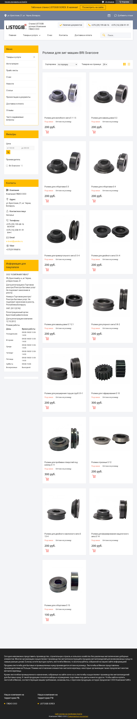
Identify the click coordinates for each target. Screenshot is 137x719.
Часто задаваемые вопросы (15, 118)
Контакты (63, 35)
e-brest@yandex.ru (14, 241)
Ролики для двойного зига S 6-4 (105, 256)
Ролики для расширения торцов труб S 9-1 (64, 393)
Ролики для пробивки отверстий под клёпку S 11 (61, 463)
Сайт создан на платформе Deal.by (68, 714)
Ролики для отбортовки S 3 (57, 187)
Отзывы (9, 110)
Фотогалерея (12, 64)
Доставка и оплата (83, 35)
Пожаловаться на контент (78, 716)
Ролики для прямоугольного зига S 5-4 (62, 256)
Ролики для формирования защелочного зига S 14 (110, 535)
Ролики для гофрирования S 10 (105, 393)
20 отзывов (109, 2)
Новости (10, 84)
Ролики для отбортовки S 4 (103, 187)
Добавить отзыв (125, 15)
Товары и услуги (30, 35)
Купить (64, 131)
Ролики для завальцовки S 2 (104, 118)
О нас (49, 35)
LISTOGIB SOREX (47, 704)
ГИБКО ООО (12, 704)
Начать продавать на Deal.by (16, 2)
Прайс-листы (12, 70)
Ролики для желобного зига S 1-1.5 (60, 118)
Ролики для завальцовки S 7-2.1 (59, 324)
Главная (12, 35)
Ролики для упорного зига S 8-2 (105, 324)
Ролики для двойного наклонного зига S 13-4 (63, 535)
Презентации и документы (18, 97)
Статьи (9, 90)
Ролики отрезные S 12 (101, 462)
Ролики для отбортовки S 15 (57, 605)
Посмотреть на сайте (93, 7)
